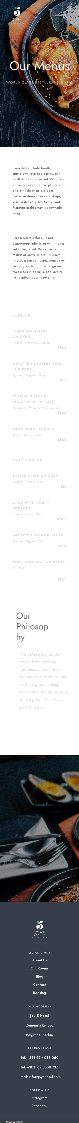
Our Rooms (39, 968)
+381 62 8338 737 (43, 1067)
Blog (39, 976)
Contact (39, 984)
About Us (39, 960)
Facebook (39, 1105)
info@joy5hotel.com (45, 1076)
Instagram (39, 1097)
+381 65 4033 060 (43, 1057)
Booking (39, 992)
